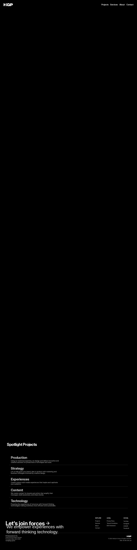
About (122, 4)
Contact (129, 4)
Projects (105, 4)
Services (114, 4)
